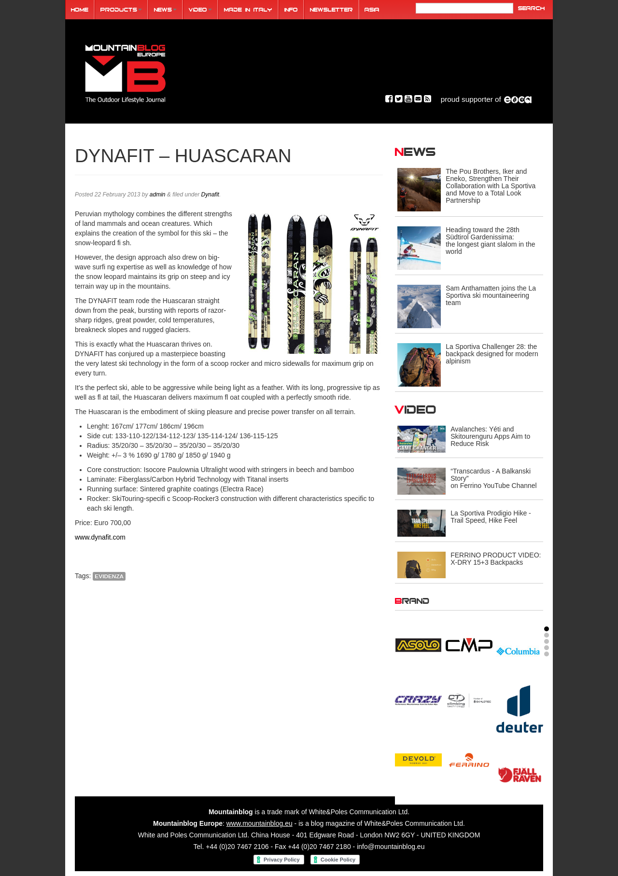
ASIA (372, 9)
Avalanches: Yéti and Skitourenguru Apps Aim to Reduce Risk (490, 436)
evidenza (109, 576)
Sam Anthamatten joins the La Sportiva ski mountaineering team (491, 295)
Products (121, 9)
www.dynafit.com (100, 537)
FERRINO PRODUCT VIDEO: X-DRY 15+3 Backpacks (495, 558)
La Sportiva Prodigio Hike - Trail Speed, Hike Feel (490, 516)
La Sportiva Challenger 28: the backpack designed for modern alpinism (492, 354)
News (165, 9)
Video (200, 9)
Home (79, 9)
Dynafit (210, 194)
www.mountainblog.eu (259, 823)
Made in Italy (248, 9)
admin (158, 194)
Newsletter (331, 9)
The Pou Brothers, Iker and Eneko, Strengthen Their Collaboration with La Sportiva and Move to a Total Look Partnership (490, 185)
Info (291, 9)
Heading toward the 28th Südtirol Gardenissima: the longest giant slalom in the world (490, 240)
